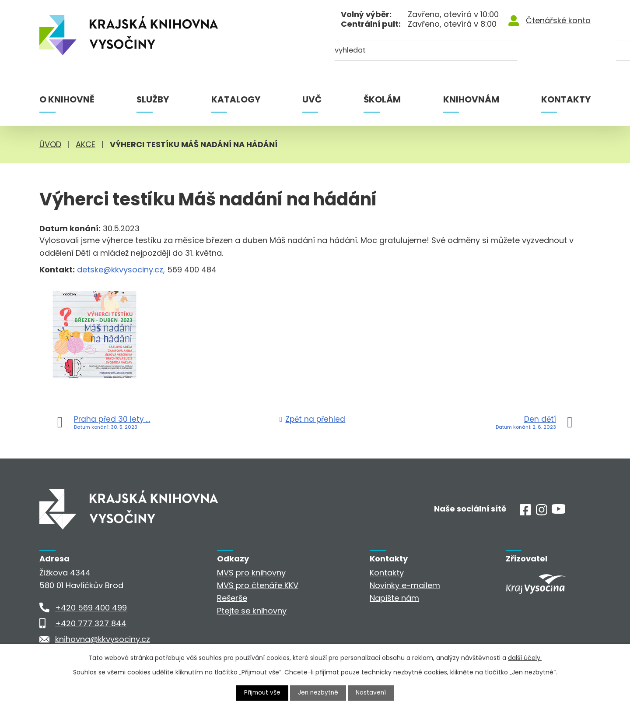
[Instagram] (541, 512)
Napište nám (394, 598)
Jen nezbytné (319, 692)
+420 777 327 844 (90, 623)
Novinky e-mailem (405, 585)
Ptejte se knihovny (252, 610)
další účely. (525, 657)
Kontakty (566, 99)
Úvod (50, 144)
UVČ (312, 99)
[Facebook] (525, 512)
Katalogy (235, 99)
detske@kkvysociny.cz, (121, 269)
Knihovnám (471, 99)
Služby (152, 99)
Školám (382, 99)
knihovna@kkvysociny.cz (102, 639)
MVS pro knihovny (251, 572)
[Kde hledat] (548, 51)
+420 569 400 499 (91, 607)
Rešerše (232, 598)
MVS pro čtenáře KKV (257, 585)
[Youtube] (558, 510)
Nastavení (372, 692)
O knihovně (66, 99)
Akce (85, 144)
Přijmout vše (261, 692)
